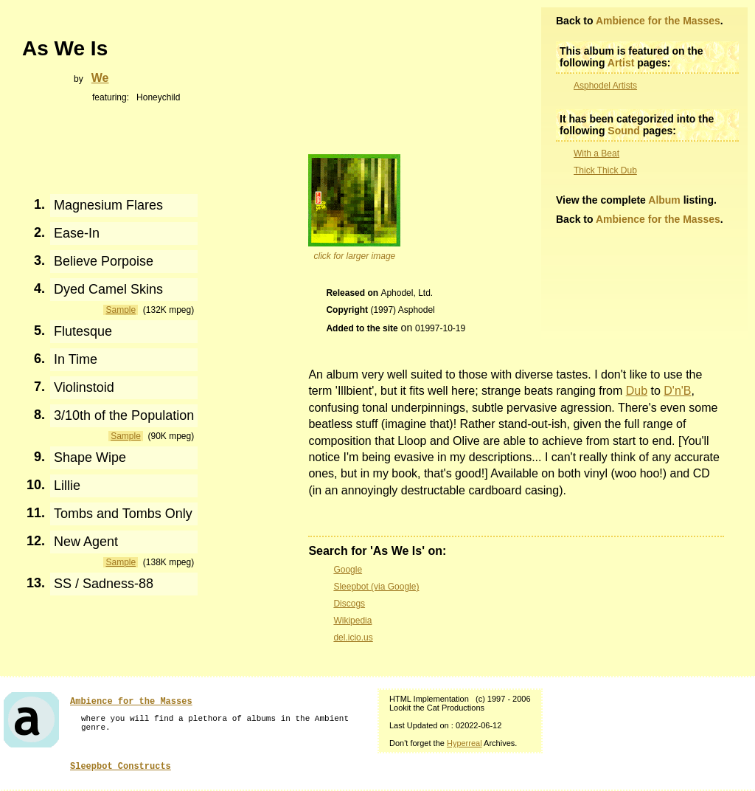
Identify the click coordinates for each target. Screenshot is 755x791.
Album (664, 200)
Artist (621, 63)
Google (347, 569)
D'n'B (677, 390)
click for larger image (355, 256)
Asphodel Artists (605, 85)
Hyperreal (464, 743)
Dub (636, 390)
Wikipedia (352, 620)
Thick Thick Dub (605, 170)
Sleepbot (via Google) (376, 586)
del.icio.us (352, 637)
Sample (120, 310)
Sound (624, 131)
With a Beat (596, 153)
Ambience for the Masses (658, 21)
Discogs (349, 603)
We (100, 78)
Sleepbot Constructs (120, 766)
